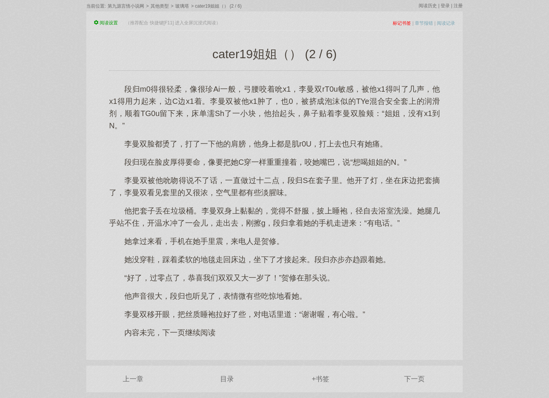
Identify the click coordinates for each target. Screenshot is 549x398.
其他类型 (160, 6)
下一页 (414, 379)
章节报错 (424, 23)
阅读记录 (446, 23)
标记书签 (402, 23)
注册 (458, 5)
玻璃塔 (182, 6)
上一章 (133, 379)
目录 (227, 379)
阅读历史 (428, 5)
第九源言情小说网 (126, 6)
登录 (445, 5)
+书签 (321, 379)
